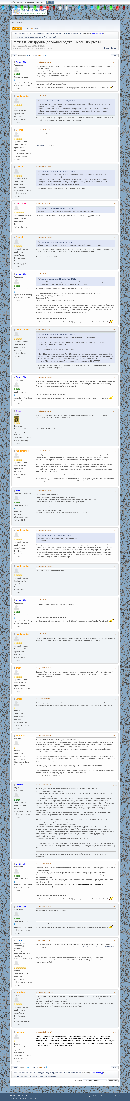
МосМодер (99, 33)
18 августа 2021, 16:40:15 (44, 940)
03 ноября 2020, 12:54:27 (44, 329)
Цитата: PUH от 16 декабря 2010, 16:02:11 (55, 535)
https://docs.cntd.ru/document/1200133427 (98, 947)
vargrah (19, 785)
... (31, 55)
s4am (18, 668)
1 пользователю (41, 80)
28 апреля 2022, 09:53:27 (44, 1032)
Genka (19, 411)
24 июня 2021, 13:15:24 (43, 906)
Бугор (19, 940)
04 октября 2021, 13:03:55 (44, 992)
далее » (114, 48)
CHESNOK (21, 203)
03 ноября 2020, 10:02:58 (44, 237)
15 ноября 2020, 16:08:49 (44, 566)
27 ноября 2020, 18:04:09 (44, 634)
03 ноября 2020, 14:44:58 (44, 411)
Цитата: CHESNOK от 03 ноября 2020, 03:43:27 (57, 242)
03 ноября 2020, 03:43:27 (44, 203)
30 (33, 55)
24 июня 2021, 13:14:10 (43, 864)
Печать (114, 55)
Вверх (14, 1067)
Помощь (97, 1096)
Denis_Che (21, 62)
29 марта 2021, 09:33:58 (43, 668)
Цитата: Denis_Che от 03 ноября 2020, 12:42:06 (57, 334)
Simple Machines (27, 1096)
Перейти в (78, 1081)
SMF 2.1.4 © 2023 (15, 1096)
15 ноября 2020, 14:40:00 (44, 530)
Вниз (14, 55)
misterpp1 (21, 1032)
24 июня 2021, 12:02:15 (43, 784)
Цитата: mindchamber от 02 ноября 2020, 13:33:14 (58, 279)
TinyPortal (90, 1096)
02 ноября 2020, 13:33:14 (44, 96)
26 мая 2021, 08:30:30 (43, 699)
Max (93, 33)
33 (43, 55)
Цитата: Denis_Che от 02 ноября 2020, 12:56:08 (57, 101)
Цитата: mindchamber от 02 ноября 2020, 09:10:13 (58, 208)
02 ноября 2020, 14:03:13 (44, 166)
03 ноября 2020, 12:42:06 (44, 274)
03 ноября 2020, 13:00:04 (44, 377)
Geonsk (19, 130)
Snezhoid (20, 735)
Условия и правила (107, 1096)
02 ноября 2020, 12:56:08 (44, 62)
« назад (106, 48)
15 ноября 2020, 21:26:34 (44, 600)
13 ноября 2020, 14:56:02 (44, 490)
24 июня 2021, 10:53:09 (43, 735)
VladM (19, 699)
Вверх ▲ (117, 1096)
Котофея (20, 992)
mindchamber (22, 96)
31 (36, 55)
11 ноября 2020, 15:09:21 (44, 451)
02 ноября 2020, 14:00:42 (44, 130)
